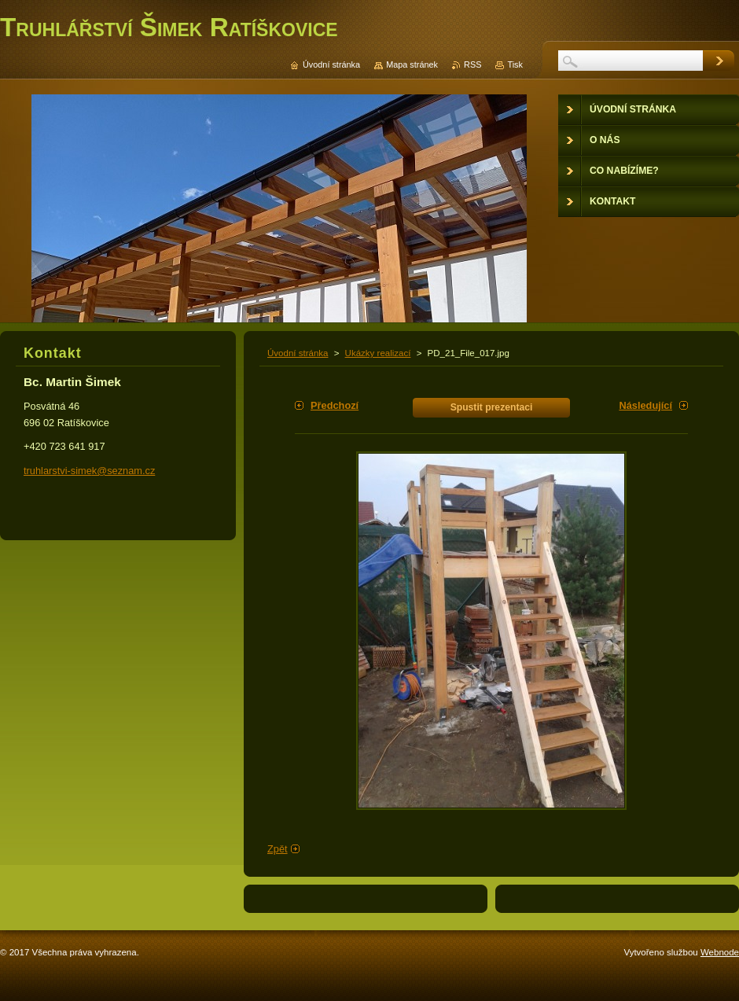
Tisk (515, 64)
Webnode (719, 952)
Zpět (277, 849)
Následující (645, 405)
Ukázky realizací (378, 353)
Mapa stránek (412, 64)
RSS (472, 64)
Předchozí (334, 405)
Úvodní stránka (297, 353)
